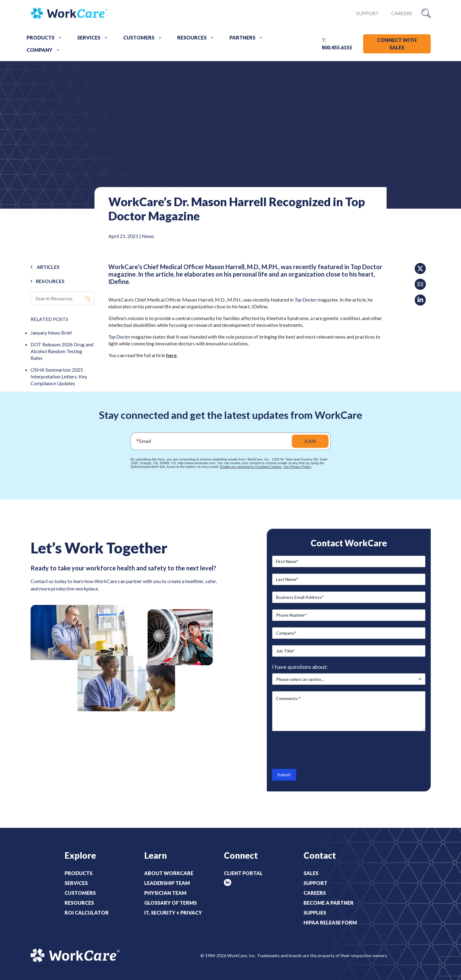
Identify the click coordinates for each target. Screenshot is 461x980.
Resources (198, 37)
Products (47, 37)
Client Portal (243, 873)
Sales (311, 873)
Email (145, 441)
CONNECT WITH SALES (397, 43)
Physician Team (165, 893)
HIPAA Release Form (330, 922)
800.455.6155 (337, 47)
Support (367, 13)
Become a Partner (329, 903)
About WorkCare (168, 873)
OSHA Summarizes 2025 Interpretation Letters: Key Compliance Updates (59, 376)
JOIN (310, 441)
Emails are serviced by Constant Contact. (251, 467)
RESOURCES (50, 281)
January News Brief (51, 333)
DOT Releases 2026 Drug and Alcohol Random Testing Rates (62, 351)
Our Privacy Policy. (297, 467)
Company (46, 50)
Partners (248, 37)
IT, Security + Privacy (173, 912)
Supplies (315, 912)
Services (95, 37)
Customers (145, 37)
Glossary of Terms (170, 903)
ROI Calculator (87, 912)
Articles (48, 267)
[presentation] (319, 749)
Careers (401, 13)
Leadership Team (167, 883)
